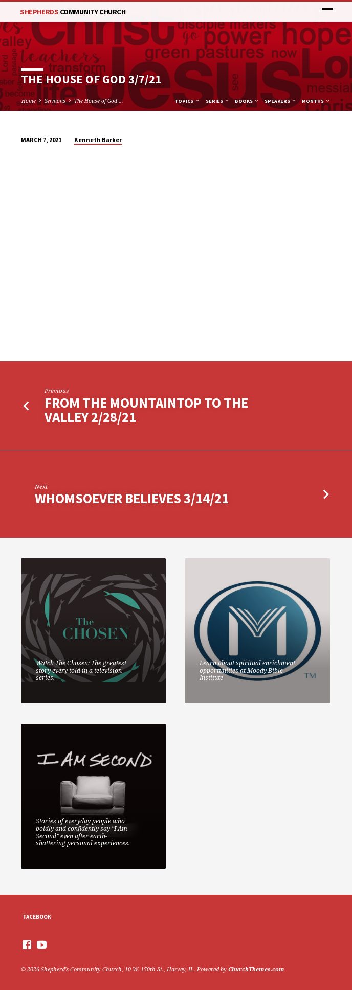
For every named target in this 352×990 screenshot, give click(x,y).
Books (247, 101)
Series (218, 101)
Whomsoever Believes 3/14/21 (132, 498)
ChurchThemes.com (256, 969)
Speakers (281, 101)
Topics (187, 101)
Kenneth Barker (98, 140)
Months (316, 101)
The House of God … (98, 100)
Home (28, 100)
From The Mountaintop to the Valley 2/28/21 (146, 410)
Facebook (37, 917)
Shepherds (72, 11)
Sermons (55, 100)
